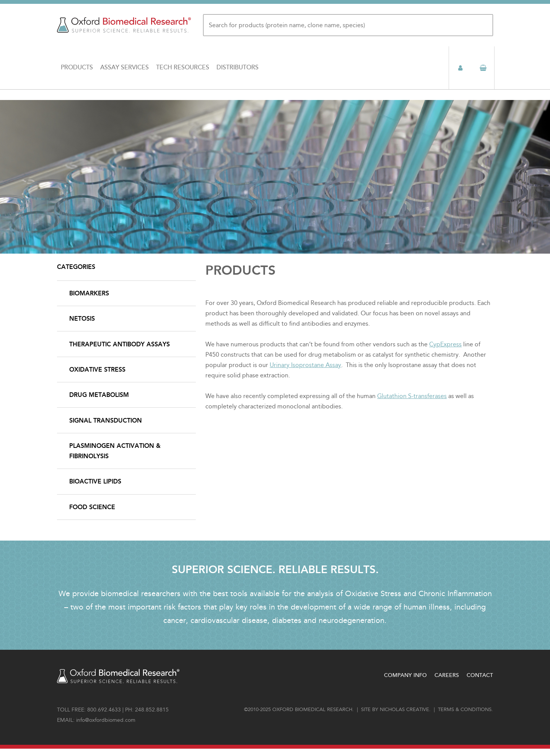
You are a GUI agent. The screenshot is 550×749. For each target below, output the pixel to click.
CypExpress (445, 344)
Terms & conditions (464, 709)
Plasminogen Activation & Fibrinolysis (115, 451)
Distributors (237, 67)
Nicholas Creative (404, 709)
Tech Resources (182, 67)
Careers (446, 675)
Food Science (92, 507)
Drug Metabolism (99, 394)
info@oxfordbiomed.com (105, 720)
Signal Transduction (105, 420)
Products (77, 67)
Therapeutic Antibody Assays (119, 344)
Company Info (405, 675)
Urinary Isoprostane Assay (305, 365)
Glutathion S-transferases (412, 396)
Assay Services (124, 67)
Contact (480, 675)
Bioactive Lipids (95, 481)
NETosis (82, 318)
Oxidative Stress (97, 369)
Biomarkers (89, 293)
